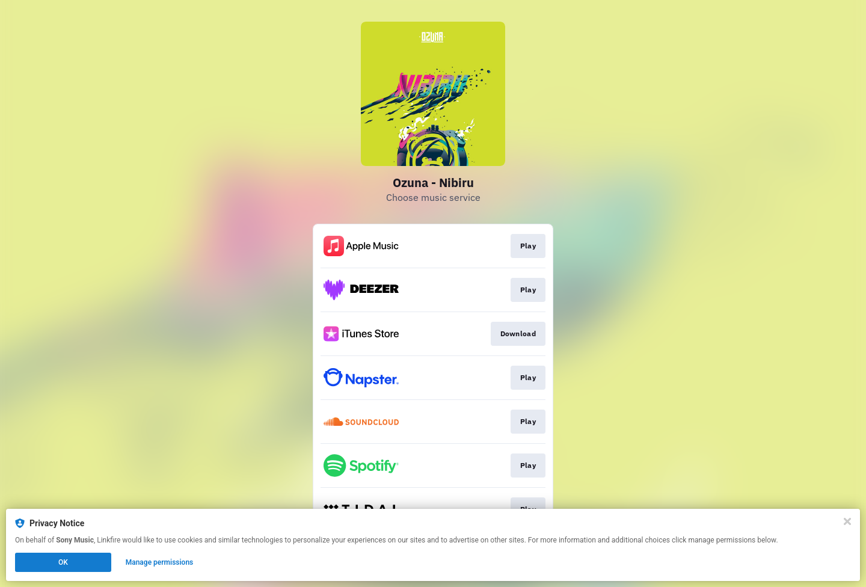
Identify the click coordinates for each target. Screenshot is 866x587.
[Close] (847, 521)
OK (63, 562)
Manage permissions (160, 562)
